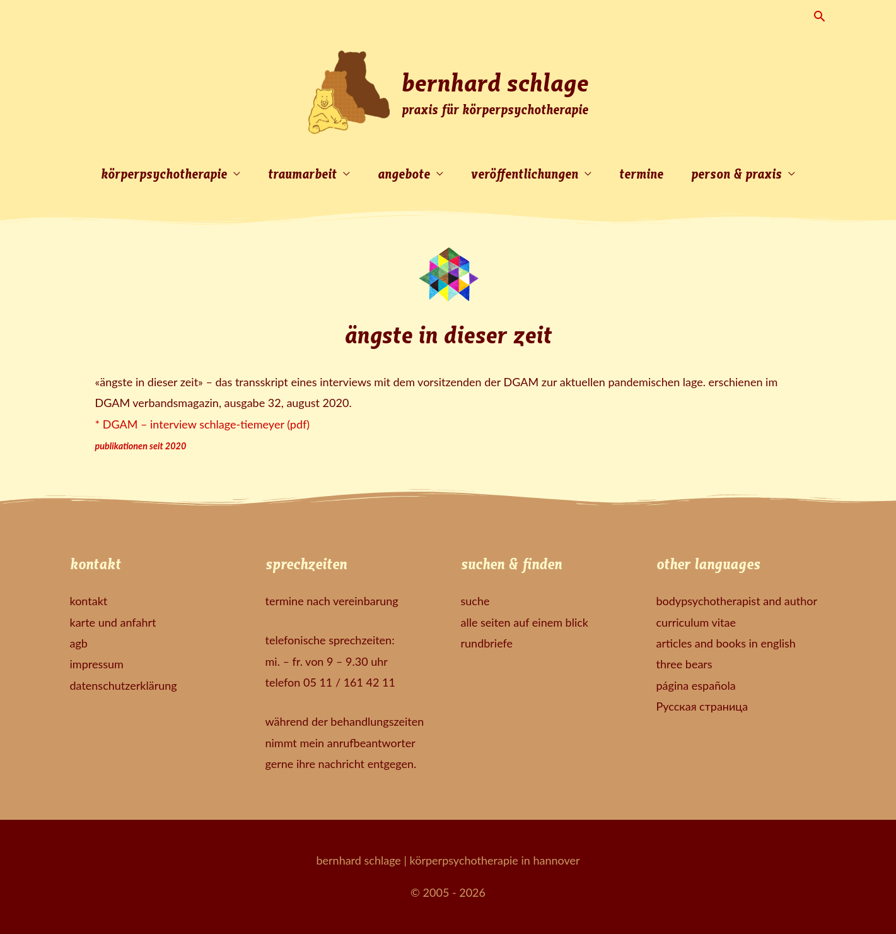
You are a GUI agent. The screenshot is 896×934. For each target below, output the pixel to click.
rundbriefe (487, 643)
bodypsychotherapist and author (737, 601)
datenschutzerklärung (123, 685)
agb (79, 643)
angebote (404, 173)
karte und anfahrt (113, 622)
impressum (97, 664)
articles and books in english (726, 643)
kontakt (89, 601)
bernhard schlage (494, 81)
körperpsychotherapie (164, 173)
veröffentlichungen (524, 173)
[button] (819, 16)
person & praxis (736, 173)
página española (696, 685)
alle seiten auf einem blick (524, 622)
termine (641, 173)
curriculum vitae (696, 622)
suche (475, 601)
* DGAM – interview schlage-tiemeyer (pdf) (202, 424)
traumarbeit (302, 173)
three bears (684, 664)
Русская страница (702, 706)
